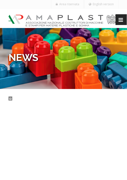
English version (101, 4)
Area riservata (67, 4)
